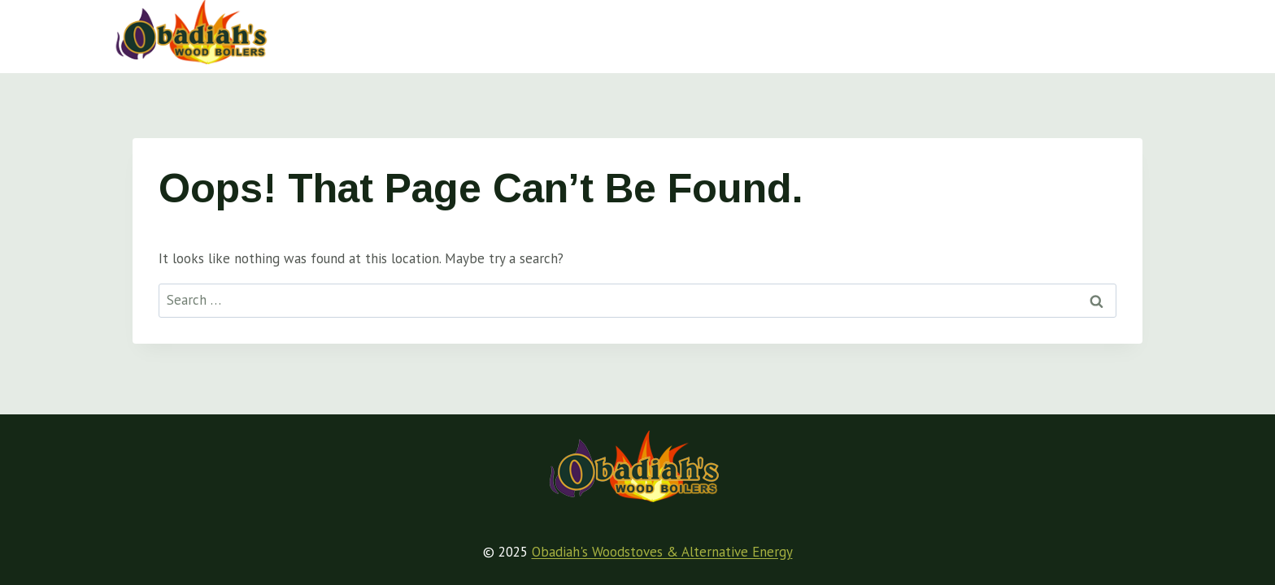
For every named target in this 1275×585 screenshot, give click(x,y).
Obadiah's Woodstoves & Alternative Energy (662, 552)
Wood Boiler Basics (570, 32)
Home (450, 32)
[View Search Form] (1145, 32)
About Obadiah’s (1047, 32)
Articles (694, 32)
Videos (936, 32)
